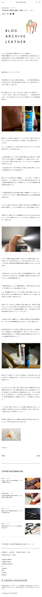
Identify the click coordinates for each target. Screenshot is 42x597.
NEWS (6, 544)
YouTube (4, 572)
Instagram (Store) (6, 561)
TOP (3, 544)
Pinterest (4, 575)
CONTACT (12, 552)
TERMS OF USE (6, 555)
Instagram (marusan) (7, 564)
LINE (3, 570)
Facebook (4, 568)
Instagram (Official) (6, 559)
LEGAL (14, 555)
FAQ (29, 552)
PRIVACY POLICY (21, 552)
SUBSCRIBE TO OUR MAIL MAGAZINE (14, 580)
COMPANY (4, 552)
